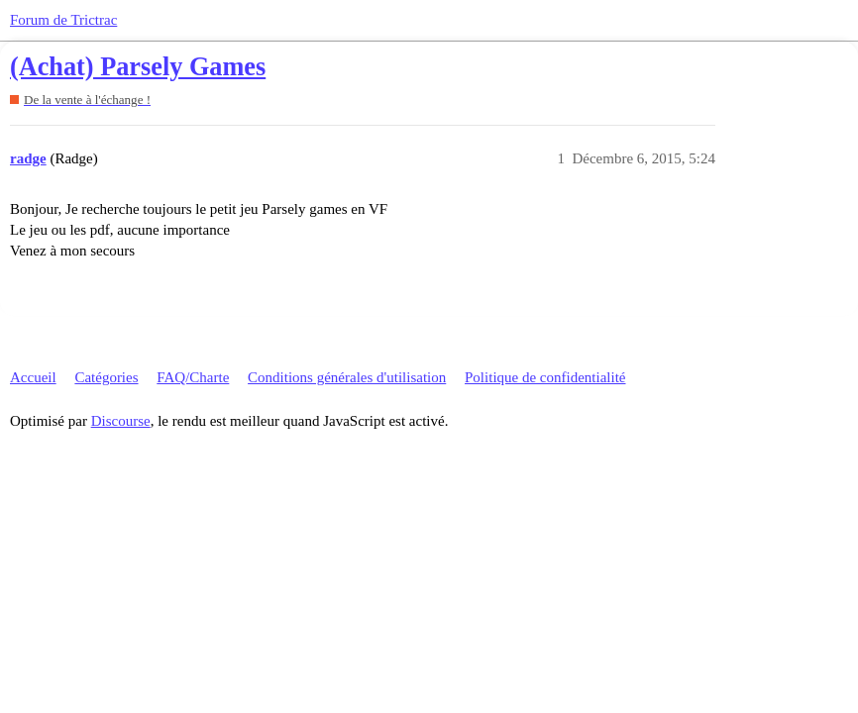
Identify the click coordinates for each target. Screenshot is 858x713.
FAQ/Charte (193, 377)
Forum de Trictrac (63, 20)
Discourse (121, 421)
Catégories (106, 377)
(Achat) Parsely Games (138, 66)
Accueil (33, 377)
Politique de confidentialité (545, 377)
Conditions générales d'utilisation (347, 377)
